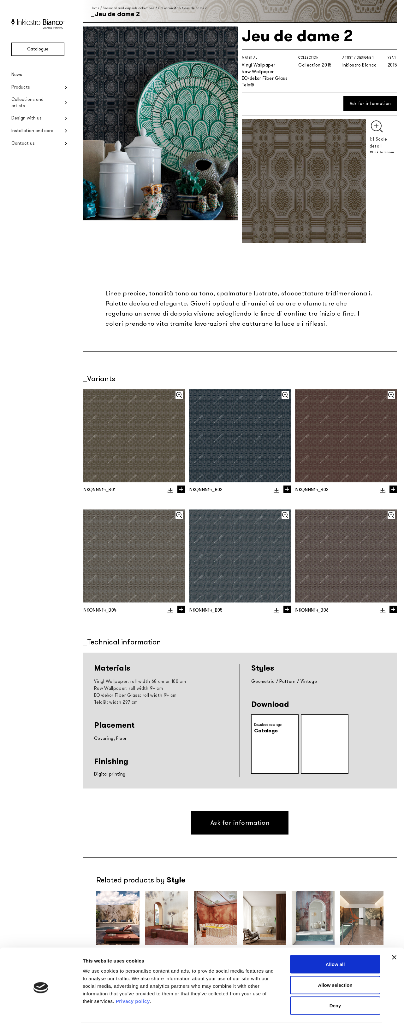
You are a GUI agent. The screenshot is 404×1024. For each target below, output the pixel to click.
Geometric (263, 681)
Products (20, 87)
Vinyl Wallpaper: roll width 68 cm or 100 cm (140, 681)
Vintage (308, 681)
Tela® (248, 85)
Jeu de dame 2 (195, 8)
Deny (335, 982)
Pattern (287, 681)
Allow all (335, 941)
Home (95, 8)
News (16, 75)
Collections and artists (27, 102)
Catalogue (38, 49)
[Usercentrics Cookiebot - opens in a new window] (40, 1011)
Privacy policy (133, 977)
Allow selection (335, 962)
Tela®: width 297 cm (116, 702)
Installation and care (32, 131)
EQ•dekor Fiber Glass (265, 78)
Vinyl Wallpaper (258, 65)
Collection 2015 (169, 8)
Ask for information (370, 104)
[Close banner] (394, 934)
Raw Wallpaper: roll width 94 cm (128, 688)
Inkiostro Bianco (359, 65)
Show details (331, 1011)
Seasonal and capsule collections (129, 8)
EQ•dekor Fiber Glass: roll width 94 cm (135, 695)
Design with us (26, 118)
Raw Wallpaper (258, 72)
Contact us (23, 143)
